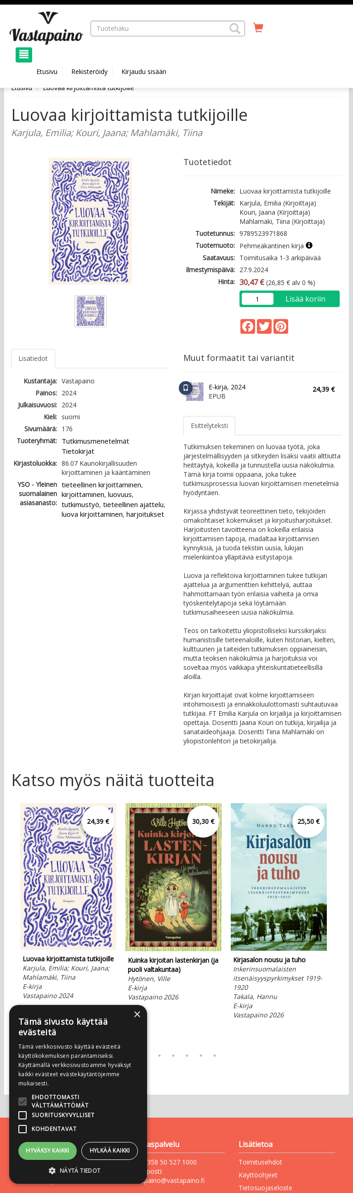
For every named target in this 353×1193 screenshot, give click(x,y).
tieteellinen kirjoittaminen (101, 484)
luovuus (120, 494)
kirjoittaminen (83, 494)
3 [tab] (159, 1055)
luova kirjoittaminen (92, 514)
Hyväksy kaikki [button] (47, 1150)
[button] (234, 28)
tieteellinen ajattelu (133, 504)
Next (337, 923)
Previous (8, 923)
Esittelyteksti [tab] (209, 425)
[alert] (78, 1094)
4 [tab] (173, 1055)
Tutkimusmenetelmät (95, 440)
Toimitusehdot (260, 1162)
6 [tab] (200, 1055)
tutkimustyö (80, 504)
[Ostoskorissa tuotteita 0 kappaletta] (258, 28)
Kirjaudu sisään (143, 71)
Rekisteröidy (89, 71)
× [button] (136, 1014)
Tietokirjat (78, 451)
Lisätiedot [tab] (33, 358)
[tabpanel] (68, 903)
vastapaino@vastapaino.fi (166, 1180)
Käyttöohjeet (258, 1174)
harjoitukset (145, 514)
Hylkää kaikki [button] (110, 1150)
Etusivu (46, 71)
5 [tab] (187, 1055)
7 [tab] (214, 1055)
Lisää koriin (305, 299)
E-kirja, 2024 (227, 386)
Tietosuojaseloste (265, 1187)
